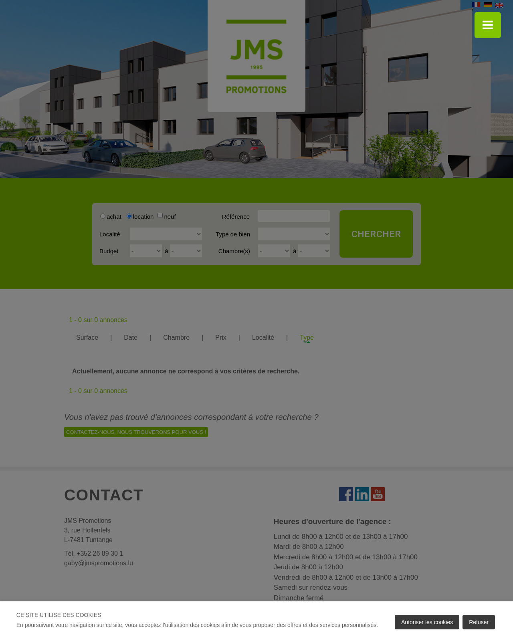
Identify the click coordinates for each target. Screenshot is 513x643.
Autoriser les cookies (427, 622)
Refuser (479, 622)
